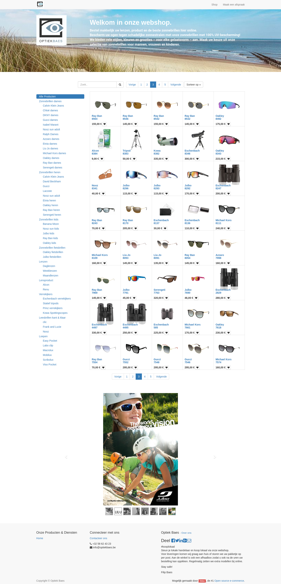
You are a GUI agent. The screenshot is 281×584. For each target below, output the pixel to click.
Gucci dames (50, 119)
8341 (94, 188)
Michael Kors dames (54, 153)
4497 (94, 327)
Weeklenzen (50, 270)
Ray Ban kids (50, 238)
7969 (94, 292)
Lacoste (47, 190)
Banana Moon (51, 223)
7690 (187, 292)
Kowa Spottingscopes (55, 312)
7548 (156, 362)
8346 (187, 153)
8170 (125, 223)
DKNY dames (51, 115)
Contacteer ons (98, 538)
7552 (125, 362)
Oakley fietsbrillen (53, 252)
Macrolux (48, 350)
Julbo (126, 185)
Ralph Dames (51, 134)
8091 (156, 257)
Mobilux (47, 355)
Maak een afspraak (234, 4)
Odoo (202, 581)
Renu (46, 289)
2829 (218, 292)
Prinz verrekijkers (53, 308)
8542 (156, 118)
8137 (156, 223)
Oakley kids (49, 242)
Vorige (132, 84)
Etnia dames (50, 143)
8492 (218, 118)
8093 (125, 257)
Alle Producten (47, 96)
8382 (156, 153)
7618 (218, 327)
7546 (187, 362)
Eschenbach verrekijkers (57, 298)
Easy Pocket (50, 340)
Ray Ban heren (51, 210)
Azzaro (220, 255)
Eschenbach (192, 150)
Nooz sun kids (51, 228)
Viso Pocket (49, 364)
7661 (187, 327)
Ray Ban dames (52, 162)
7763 (156, 292)
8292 (187, 188)
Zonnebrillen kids (49, 219)
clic (45, 322)
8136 (187, 223)
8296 (125, 188)
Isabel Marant (51, 124)
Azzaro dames (51, 138)
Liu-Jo (126, 255)
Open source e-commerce (229, 580)
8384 (94, 153)
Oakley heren (50, 205)
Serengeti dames (52, 167)
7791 (125, 292)
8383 (125, 153)
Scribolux (48, 359)
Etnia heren (49, 200)
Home (39, 538)
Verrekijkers (45, 294)
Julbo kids (48, 233)
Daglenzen (49, 266)
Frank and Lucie (52, 326)
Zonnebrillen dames (50, 101)
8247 (218, 188)
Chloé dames (50, 110)
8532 (187, 118)
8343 (218, 153)
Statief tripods (51, 303)
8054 (187, 257)
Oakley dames (51, 158)
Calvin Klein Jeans (53, 105)
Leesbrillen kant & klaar (52, 317)
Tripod (127, 150)
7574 (218, 362)
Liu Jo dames (50, 148)
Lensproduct (46, 280)
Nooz (46, 331)
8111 (218, 223)
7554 (94, 362)
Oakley (220, 115)
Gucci (46, 186)
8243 (94, 223)
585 (156, 327)
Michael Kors (223, 220)
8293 (156, 188)
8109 (94, 257)
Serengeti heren (52, 214)
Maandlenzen (50, 275)
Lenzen (43, 261)
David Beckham (52, 181)
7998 (218, 257)
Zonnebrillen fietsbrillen (52, 247)
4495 (125, 327)
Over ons (186, 532)
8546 (125, 118)
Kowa (157, 150)
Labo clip (48, 345)
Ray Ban (97, 115)
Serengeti (159, 289)
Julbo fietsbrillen (52, 256)
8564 (94, 118)
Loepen (43, 336)
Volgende (175, 84)
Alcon (46, 284)
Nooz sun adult (51, 129)
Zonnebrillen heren (50, 172)
